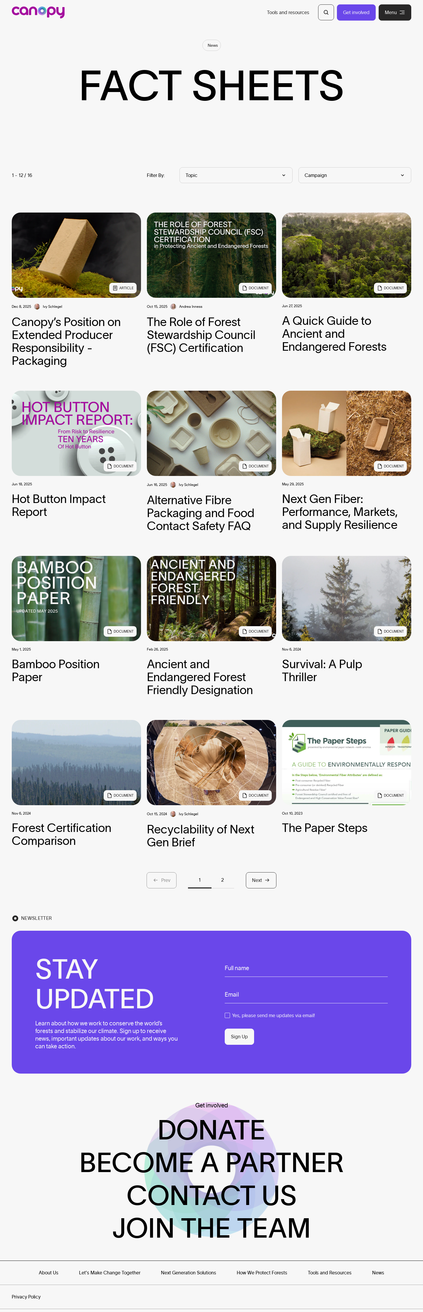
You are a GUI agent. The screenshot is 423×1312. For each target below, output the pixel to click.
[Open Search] (326, 12)
